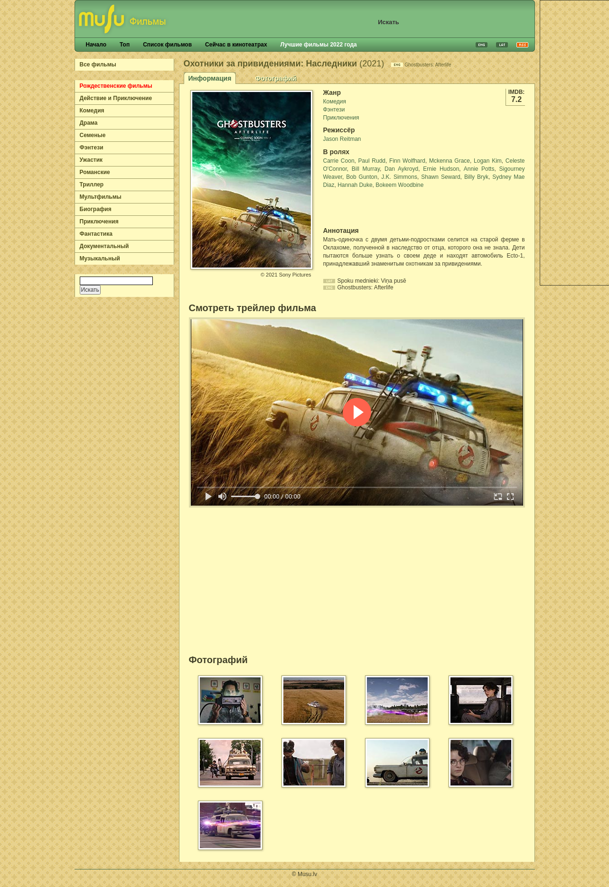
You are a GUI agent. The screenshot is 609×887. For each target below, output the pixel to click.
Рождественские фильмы (116, 86)
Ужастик (91, 160)
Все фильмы (98, 64)
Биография (96, 209)
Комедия (92, 110)
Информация (210, 78)
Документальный (104, 246)
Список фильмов (167, 44)
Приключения (99, 221)
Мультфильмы (101, 197)
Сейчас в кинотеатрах (236, 44)
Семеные (93, 135)
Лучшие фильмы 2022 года (319, 44)
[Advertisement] (378, 208)
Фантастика (96, 234)
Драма (89, 123)
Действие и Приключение (116, 98)
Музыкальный (100, 258)
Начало (96, 44)
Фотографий (275, 78)
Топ (125, 44)
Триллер (92, 184)
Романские (95, 172)
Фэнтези (91, 147)
